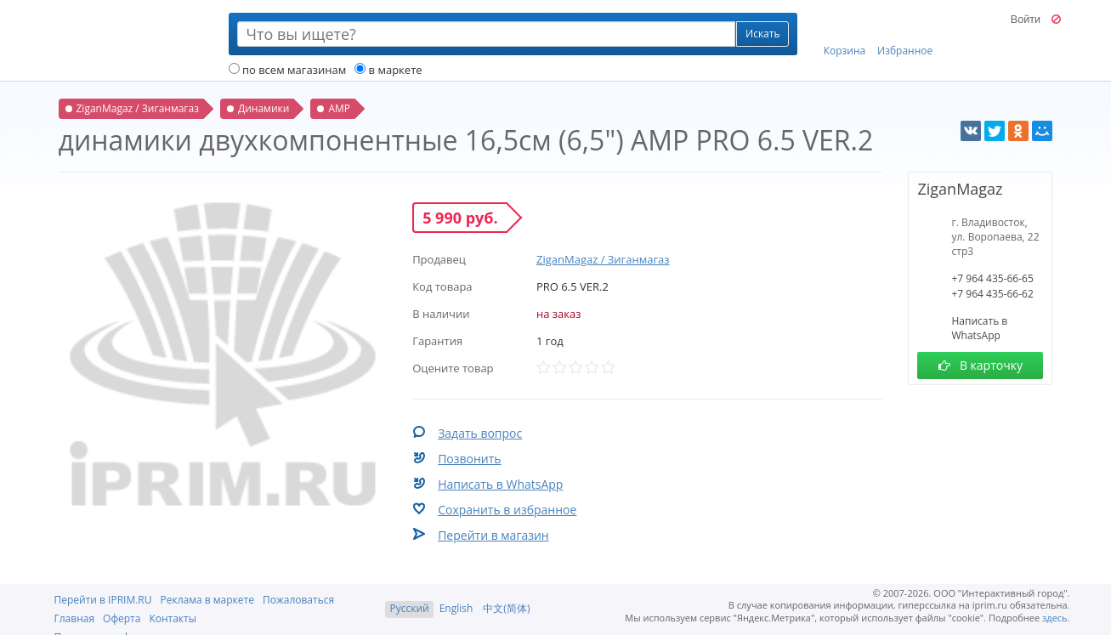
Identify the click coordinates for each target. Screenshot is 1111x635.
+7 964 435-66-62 (992, 293)
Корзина (845, 35)
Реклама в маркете (207, 599)
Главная (74, 618)
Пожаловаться (298, 599)
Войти (1025, 20)
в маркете (388, 69)
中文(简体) (506, 608)
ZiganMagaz (959, 189)
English (456, 608)
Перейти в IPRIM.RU (103, 599)
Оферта (121, 618)
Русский (408, 608)
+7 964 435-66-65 (992, 278)
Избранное (904, 35)
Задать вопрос (480, 433)
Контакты (172, 618)
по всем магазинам (288, 69)
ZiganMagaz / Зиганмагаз (603, 259)
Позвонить (469, 459)
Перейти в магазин (493, 535)
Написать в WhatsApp (500, 484)
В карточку (980, 365)
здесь (1055, 617)
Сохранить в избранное (507, 510)
